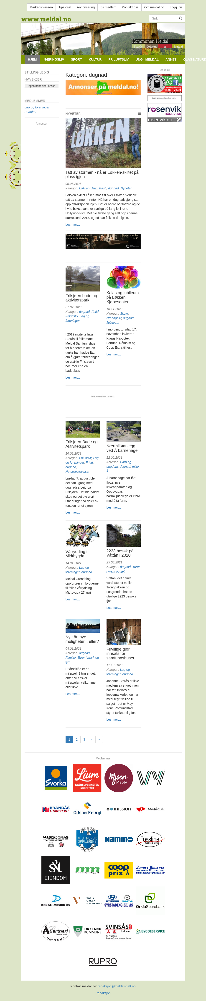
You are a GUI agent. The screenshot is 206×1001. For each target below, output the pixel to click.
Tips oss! (64, 7)
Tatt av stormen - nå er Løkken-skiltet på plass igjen (102, 174)
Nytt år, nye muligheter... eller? (82, 639)
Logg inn (176, 7)
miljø (135, 466)
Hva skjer (33, 79)
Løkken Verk (88, 188)
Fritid (95, 311)
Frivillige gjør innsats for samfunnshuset (120, 654)
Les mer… (73, 224)
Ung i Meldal (147, 59)
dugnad (113, 188)
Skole (124, 313)
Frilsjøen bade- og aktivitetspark (82, 298)
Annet (170, 59)
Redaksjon (102, 993)
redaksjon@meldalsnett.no (116, 986)
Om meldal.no (154, 7)
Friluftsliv (118, 59)
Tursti (102, 188)
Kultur (95, 59)
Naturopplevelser (78, 471)
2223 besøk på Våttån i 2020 (120, 553)
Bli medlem (108, 7)
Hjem (32, 59)
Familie (71, 657)
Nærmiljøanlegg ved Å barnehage (122, 448)
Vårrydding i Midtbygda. (76, 553)
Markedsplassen (41, 7)
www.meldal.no (46, 19)
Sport (76, 59)
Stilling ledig (37, 72)
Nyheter (73, 113)
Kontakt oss (130, 7)
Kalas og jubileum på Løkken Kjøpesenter (123, 297)
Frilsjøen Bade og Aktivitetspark (82, 444)
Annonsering (86, 7)
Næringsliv (53, 59)
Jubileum (113, 322)
